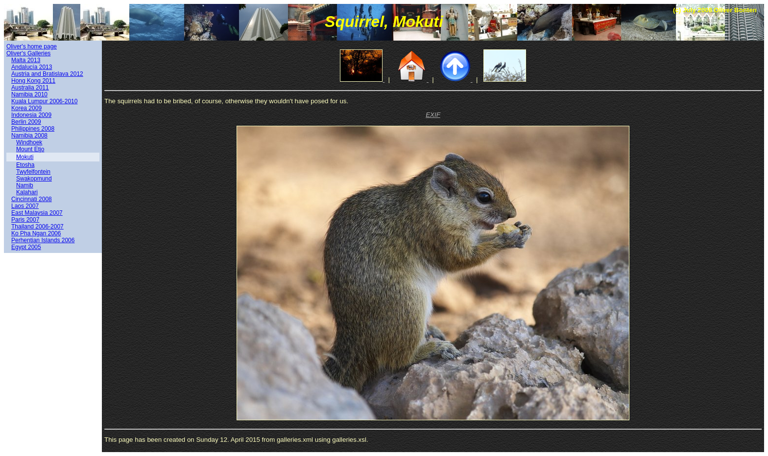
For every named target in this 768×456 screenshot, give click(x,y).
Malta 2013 (25, 60)
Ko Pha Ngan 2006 (36, 233)
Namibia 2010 (29, 94)
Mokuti (24, 157)
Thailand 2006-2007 (37, 226)
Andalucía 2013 (31, 67)
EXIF (433, 114)
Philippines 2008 (32, 128)
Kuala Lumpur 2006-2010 (44, 101)
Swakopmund (34, 178)
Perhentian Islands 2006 (42, 240)
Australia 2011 (30, 87)
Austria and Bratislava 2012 (47, 73)
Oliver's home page (31, 46)
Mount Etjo (30, 149)
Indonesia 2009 (31, 115)
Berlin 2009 (26, 121)
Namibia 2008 (29, 135)
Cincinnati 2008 (31, 199)
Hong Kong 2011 (33, 80)
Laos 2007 (25, 206)
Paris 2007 (25, 219)
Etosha (25, 164)
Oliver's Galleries (28, 53)
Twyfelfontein (33, 171)
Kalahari (27, 192)
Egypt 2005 (26, 247)
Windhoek (29, 142)
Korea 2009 (26, 108)
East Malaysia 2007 (37, 212)
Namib (24, 185)
